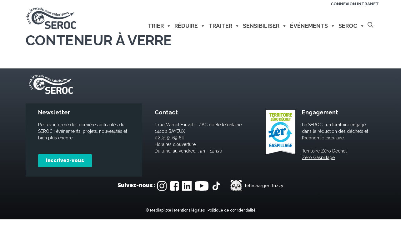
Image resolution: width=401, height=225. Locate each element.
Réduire (189, 26)
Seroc (351, 26)
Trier (159, 26)
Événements (312, 26)
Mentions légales (189, 210)
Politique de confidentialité (232, 210)
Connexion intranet (355, 4)
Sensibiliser (265, 26)
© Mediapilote (158, 210)
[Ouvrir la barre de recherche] (370, 25)
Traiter (224, 26)
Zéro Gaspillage (318, 157)
